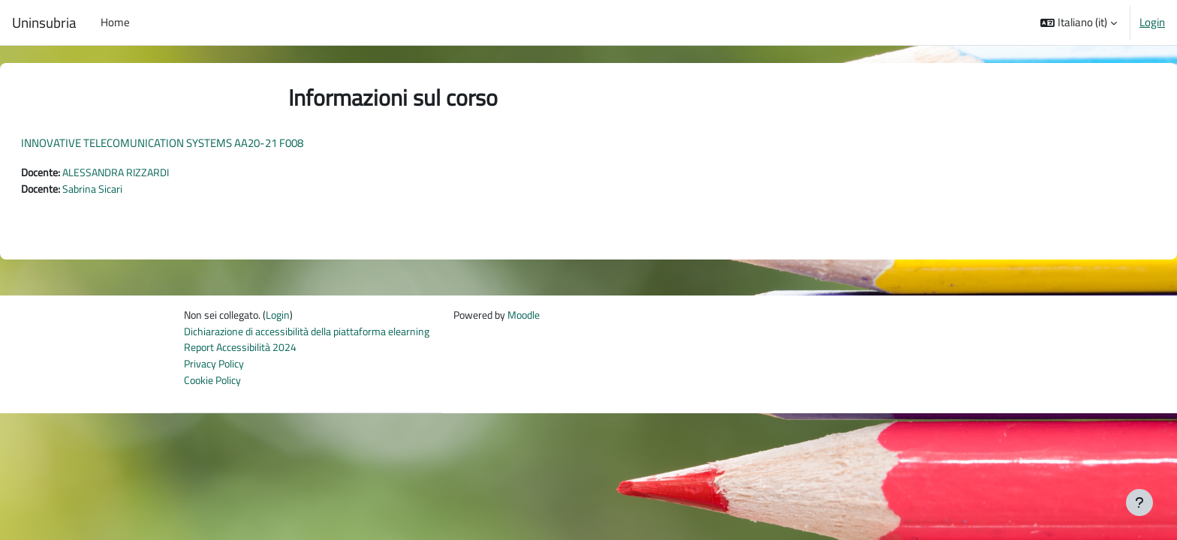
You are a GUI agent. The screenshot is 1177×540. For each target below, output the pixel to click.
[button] (1079, 22)
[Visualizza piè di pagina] (1139, 502)
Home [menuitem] (115, 22)
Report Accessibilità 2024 (243, 351)
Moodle (550, 317)
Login (1152, 22)
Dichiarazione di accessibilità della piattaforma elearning (317, 334)
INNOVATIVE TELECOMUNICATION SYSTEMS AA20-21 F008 (198, 143)
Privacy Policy (216, 367)
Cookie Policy (214, 385)
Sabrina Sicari (134, 190)
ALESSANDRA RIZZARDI (158, 173)
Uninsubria (44, 22)
